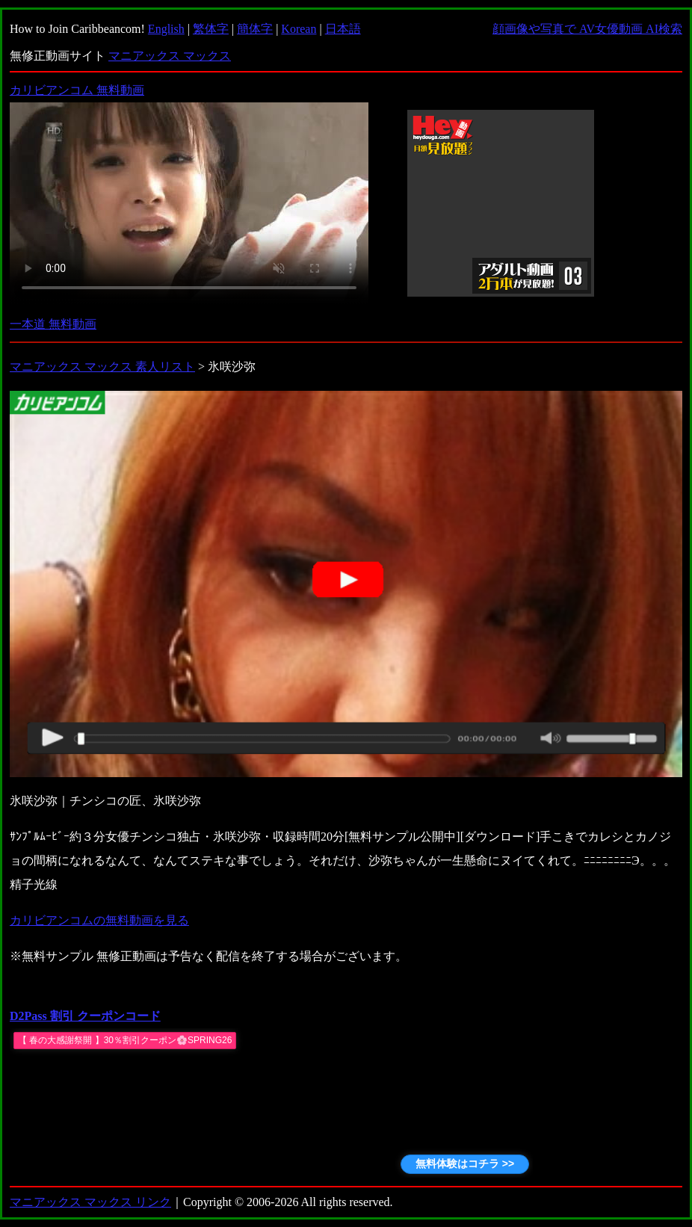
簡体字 (255, 28)
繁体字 (211, 28)
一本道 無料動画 (53, 324)
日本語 (343, 28)
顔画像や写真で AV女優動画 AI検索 (587, 28)
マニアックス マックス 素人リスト (102, 366)
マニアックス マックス (169, 55)
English (166, 28)
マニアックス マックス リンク (90, 1202)
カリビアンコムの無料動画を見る (99, 920)
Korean (298, 28)
